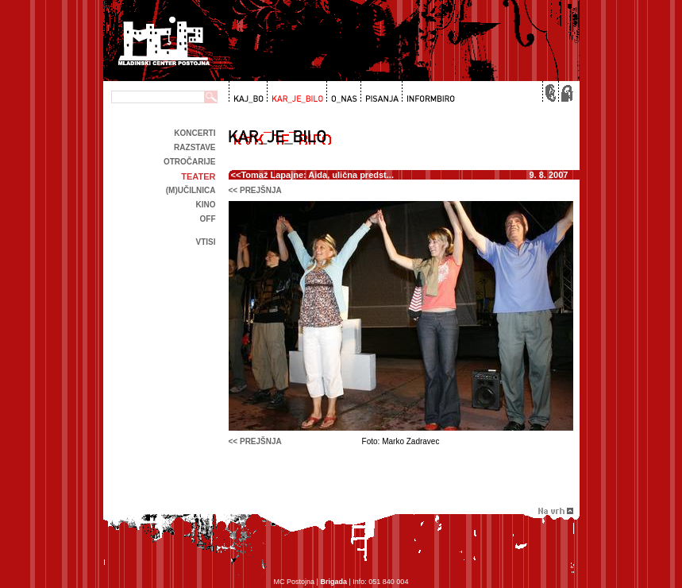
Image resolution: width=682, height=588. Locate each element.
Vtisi (205, 242)
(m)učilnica (191, 190)
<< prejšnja (255, 190)
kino (206, 204)
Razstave (194, 147)
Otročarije (190, 161)
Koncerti (194, 133)
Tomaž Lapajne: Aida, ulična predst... (317, 175)
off (208, 219)
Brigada (333, 582)
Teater (198, 176)
